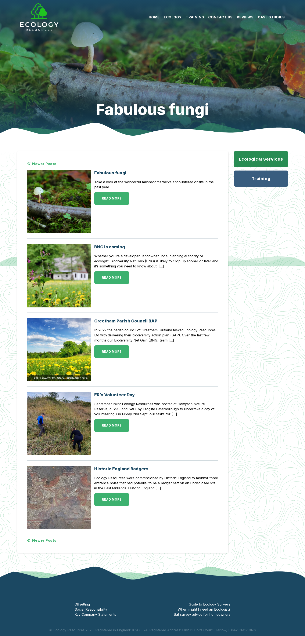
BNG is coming (109, 246)
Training (195, 17)
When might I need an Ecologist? (204, 609)
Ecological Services (261, 159)
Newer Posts (42, 164)
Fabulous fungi (110, 172)
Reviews (245, 17)
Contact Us (220, 17)
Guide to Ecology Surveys (209, 604)
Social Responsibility (91, 609)
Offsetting (82, 604)
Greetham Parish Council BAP (125, 321)
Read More (112, 198)
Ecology (173, 17)
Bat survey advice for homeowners (202, 614)
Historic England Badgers (121, 468)
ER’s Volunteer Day (114, 394)
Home (154, 17)
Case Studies (271, 17)
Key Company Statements (95, 614)
